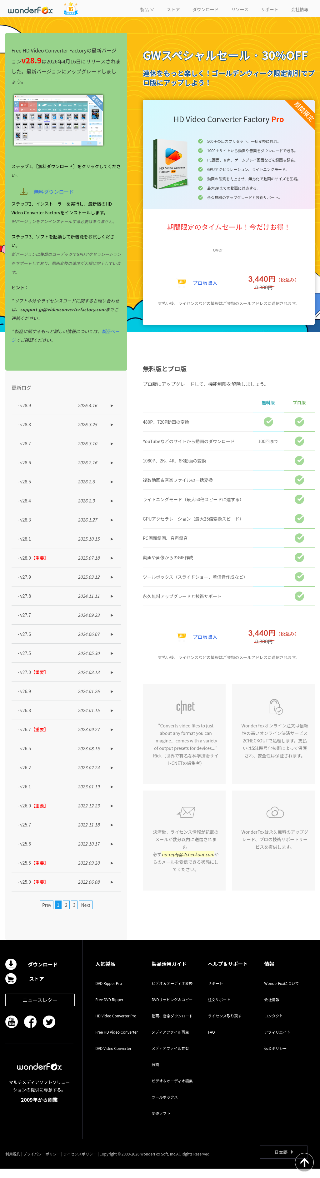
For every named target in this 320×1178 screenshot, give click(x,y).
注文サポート (219, 1008)
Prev (46, 914)
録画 (155, 1073)
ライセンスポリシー (80, 1163)
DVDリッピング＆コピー (172, 1008)
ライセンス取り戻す (225, 1025)
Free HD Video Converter (116, 1041)
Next (85, 914)
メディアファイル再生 (170, 1041)
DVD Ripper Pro (108, 992)
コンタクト (273, 1025)
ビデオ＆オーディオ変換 (172, 992)
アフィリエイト (277, 1041)
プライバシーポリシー (42, 1163)
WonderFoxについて (281, 992)
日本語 (281, 1161)
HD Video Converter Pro (115, 1025)
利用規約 (12, 1163)
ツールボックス (165, 1106)
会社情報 (271, 1008)
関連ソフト (161, 1122)
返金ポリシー (275, 1057)
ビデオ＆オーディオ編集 (172, 1090)
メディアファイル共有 (170, 1057)
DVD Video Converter (113, 1057)
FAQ (211, 1041)
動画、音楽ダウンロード (172, 1025)
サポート (215, 992)
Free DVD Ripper (109, 1008)
